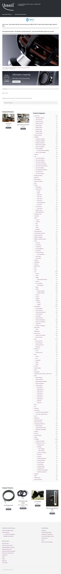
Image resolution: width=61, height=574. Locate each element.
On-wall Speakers (39, 317)
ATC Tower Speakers (40, 173)
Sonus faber (36, 410)
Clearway (38, 221)
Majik (37, 287)
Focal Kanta (38, 250)
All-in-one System (38, 135)
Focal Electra (38, 246)
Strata (37, 364)
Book (35, 183)
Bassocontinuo (37, 179)
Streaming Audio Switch (41, 427)
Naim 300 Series (39, 342)
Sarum (37, 227)
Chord (35, 217)
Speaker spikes (39, 131)
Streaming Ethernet (41, 202)
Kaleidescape (37, 265)
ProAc (35, 369)
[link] (30, 20)
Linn (35, 271)
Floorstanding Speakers (41, 312)
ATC (35, 156)
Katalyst (39, 302)
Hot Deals (36, 264)
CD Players (36, 215)
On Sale (36, 366)
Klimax (37, 277)
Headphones (37, 262)
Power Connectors (39, 121)
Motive (37, 362)
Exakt (37, 275)
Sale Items (36, 408)
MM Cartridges (42, 450)
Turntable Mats (40, 464)
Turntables (36, 439)
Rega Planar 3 (40, 394)
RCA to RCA (39, 198)
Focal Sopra (38, 256)
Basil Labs (36, 177)
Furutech (36, 260)
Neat (35, 354)
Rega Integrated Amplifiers (41, 381)
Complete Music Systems (39, 233)
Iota (36, 358)
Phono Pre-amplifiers (40, 146)
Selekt (37, 289)
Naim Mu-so (36, 348)
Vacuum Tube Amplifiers (41, 152)
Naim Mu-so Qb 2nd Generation (8, 551)
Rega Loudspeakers (40, 383)
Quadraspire (36, 371)
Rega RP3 (39, 402)
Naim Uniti (38, 346)
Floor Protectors (39, 119)
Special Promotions (38, 419)
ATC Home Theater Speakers (42, 165)
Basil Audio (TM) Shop (6, 14)
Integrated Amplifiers (40, 142)
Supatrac (36, 431)
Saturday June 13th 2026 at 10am (10, 67)
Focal (35, 240)
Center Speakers (39, 310)
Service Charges (5, 532)
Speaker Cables (39, 210)
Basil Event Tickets (38, 175)
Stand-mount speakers (40, 321)
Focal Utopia (38, 258)
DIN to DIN (39, 194)
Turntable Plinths (40, 468)
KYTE (35, 269)
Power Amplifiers (39, 148)
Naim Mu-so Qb (39, 352)
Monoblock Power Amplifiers (43, 150)
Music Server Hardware (40, 335)
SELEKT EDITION (40, 292)
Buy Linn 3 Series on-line (7, 545)
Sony (35, 416)
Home (3, 93)
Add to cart (8, 127)
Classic (37, 356)
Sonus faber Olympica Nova (41, 414)
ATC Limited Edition (40, 167)
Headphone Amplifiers (40, 140)
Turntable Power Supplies (42, 469)
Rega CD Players (39, 379)
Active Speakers (39, 308)
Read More (23, 128)
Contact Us (44, 530)
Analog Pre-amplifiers (40, 138)
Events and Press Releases (47, 542)
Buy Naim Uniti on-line (7, 549)
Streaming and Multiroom (39, 423)
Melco (37, 329)
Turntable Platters (40, 466)
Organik (39, 304)
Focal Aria (38, 242)
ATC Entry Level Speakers (41, 163)
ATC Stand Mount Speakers (41, 169)
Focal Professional (39, 252)
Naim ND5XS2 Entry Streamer (8, 547)
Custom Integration (38, 235)
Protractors (39, 454)
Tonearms (39, 456)
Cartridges (39, 446)
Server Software (39, 337)
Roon (35, 404)
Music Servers (37, 333)
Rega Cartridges (39, 377)
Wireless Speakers (38, 479)
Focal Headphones (39, 248)
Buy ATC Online (5, 543)
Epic (37, 223)
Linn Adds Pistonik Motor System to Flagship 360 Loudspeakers (29, 5)
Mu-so (37, 350)
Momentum (38, 360)
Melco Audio (37, 327)
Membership (36, 331)
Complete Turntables (40, 441)
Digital (38, 192)
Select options (23, 508)
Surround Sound (37, 435)
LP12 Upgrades (40, 285)
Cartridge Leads (40, 444)
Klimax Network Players (42, 279)
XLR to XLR (39, 204)
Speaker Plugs (39, 129)
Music (37, 225)
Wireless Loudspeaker (40, 325)
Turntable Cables (40, 462)
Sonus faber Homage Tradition (42, 412)
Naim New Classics (40, 344)
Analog (38, 190)
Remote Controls (39, 123)
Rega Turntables (39, 385)
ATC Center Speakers (40, 160)
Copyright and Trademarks (47, 534)
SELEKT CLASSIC (41, 290)
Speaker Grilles (39, 127)
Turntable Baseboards (41, 458)
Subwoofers (38, 323)
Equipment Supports (40, 117)
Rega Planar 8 (40, 398)
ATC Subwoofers (39, 171)
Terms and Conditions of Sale (48, 536)
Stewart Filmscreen (38, 421)
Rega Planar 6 (40, 396)
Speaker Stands (39, 133)
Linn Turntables (39, 283)
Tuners (35, 437)
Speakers (38, 298)
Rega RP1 (39, 400)
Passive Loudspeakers (40, 319)
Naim (35, 339)
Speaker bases (39, 125)
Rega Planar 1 (40, 387)
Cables (35, 185)
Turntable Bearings (41, 460)
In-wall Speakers (39, 314)
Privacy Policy (44, 538)
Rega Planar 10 (40, 389)
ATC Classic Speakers (40, 162)
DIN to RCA (39, 196)
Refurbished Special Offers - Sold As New (42, 373)
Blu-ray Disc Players (38, 181)
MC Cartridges (42, 448)
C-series (37, 219)
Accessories (36, 115)
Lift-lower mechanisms (42, 452)
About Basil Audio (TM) (46, 532)
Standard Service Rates (8, 536)
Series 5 (37, 296)
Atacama (36, 154)
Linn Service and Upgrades (9, 534)
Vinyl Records (37, 477)
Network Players (39, 425)
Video (35, 475)
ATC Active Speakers (40, 158)
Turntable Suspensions (42, 471)
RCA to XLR (39, 200)
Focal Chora (38, 244)
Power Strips (40, 208)
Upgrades (38, 300)
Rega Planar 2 (40, 392)
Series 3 (37, 294)
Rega (35, 375)
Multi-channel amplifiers (41, 144)
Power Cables (38, 206)
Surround (36, 433)
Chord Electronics (38, 231)
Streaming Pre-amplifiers (41, 429)
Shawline (38, 229)
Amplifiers (36, 137)
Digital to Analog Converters (40, 239)
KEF (35, 267)
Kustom (37, 281)
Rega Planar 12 (40, 391)
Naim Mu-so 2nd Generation (8, 553)
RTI (35, 406)
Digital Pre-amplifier (38, 237)
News (43, 540)
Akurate (37, 273)
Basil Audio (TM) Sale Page (20, 14)
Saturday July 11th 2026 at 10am (23, 67)
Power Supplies (37, 367)
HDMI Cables (38, 187)
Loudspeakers (37, 306)
